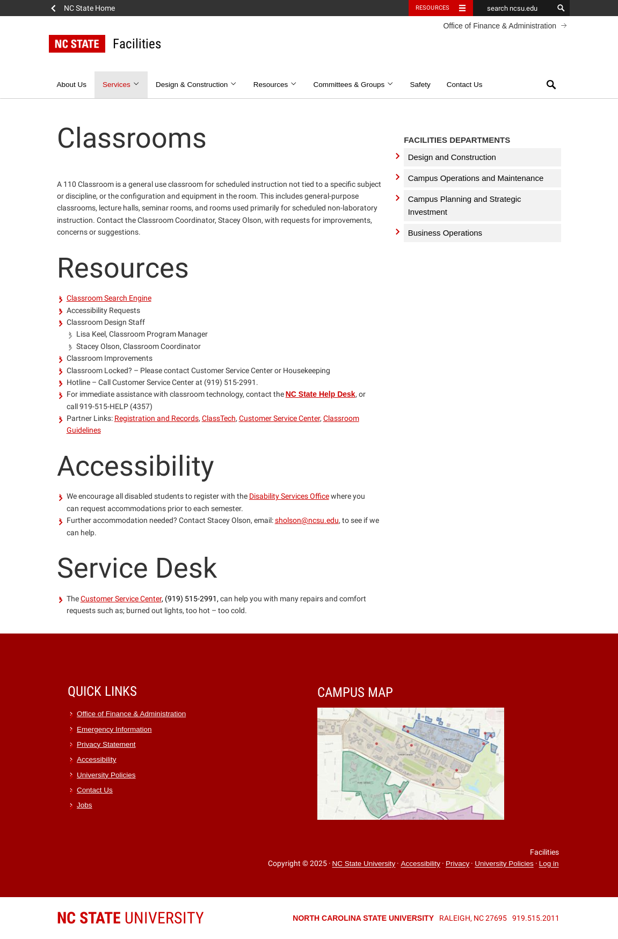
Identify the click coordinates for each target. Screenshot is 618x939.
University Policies (106, 775)
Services (121, 85)
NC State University (364, 864)
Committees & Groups (353, 85)
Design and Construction (452, 157)
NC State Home (89, 8)
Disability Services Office (289, 496)
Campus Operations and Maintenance (476, 178)
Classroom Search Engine (109, 298)
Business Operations (445, 232)
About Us (72, 85)
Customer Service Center (279, 418)
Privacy (457, 864)
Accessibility (97, 759)
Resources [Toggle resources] (433, 7)
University (130, 917)
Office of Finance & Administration (499, 25)
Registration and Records (156, 418)
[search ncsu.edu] (513, 8)
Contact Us (465, 85)
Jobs (84, 805)
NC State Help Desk (320, 394)
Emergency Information (114, 729)
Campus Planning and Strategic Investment (464, 205)
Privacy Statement (106, 744)
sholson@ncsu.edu (307, 520)
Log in (549, 864)
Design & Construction (196, 85)
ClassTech (219, 418)
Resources (275, 85)
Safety (420, 85)
